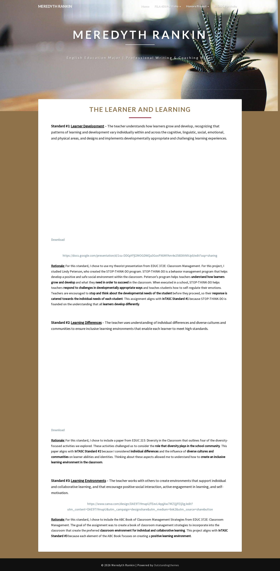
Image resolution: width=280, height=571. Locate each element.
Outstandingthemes (166, 565)
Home (145, 6)
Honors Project (197, 6)
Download (58, 240)
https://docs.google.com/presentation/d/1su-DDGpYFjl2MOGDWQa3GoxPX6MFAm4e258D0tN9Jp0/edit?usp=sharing (140, 255)
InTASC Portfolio (226, 6)
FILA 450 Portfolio (167, 6)
